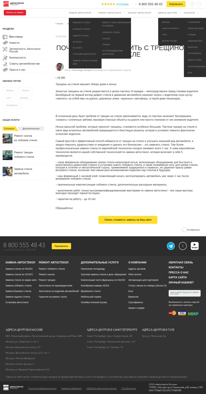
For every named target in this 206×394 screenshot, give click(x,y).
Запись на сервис (15, 12)
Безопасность (17, 57)
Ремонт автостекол (109, 13)
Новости (14, 43)
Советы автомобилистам (24, 63)
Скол (8, 98)
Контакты (189, 13)
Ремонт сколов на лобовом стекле (20, 138)
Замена (10, 90)
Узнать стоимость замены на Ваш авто (127, 219)
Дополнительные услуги (100, 262)
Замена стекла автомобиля (17, 172)
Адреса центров (167, 13)
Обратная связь (181, 262)
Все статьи (15, 36)
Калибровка (12, 105)
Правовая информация (71, 388)
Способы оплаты (128, 388)
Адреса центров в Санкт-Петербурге (112, 329)
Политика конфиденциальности (42, 388)
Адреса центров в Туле (158, 329)
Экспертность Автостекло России (24, 50)
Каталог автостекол (139, 13)
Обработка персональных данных (101, 388)
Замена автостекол (80, 13)
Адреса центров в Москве (24, 329)
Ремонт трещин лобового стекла (18, 155)
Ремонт (25, 90)
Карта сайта (178, 277)
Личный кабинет (181, 282)
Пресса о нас (17, 70)
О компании (137, 262)
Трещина (23, 98)
